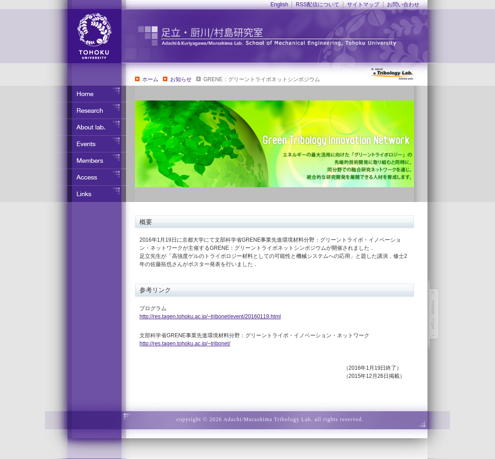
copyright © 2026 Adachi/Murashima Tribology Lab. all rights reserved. (270, 419)
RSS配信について (317, 4)
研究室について (90, 127)
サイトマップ (363, 4)
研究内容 (90, 110)
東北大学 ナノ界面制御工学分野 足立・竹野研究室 (286, 36)
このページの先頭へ (434, 313)
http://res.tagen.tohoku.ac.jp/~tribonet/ (185, 343)
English (279, 4)
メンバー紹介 (90, 160)
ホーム (150, 79)
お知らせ (181, 79)
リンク (90, 194)
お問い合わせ (403, 4)
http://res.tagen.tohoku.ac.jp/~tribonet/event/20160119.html (210, 316)
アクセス (90, 177)
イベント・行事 (90, 144)
